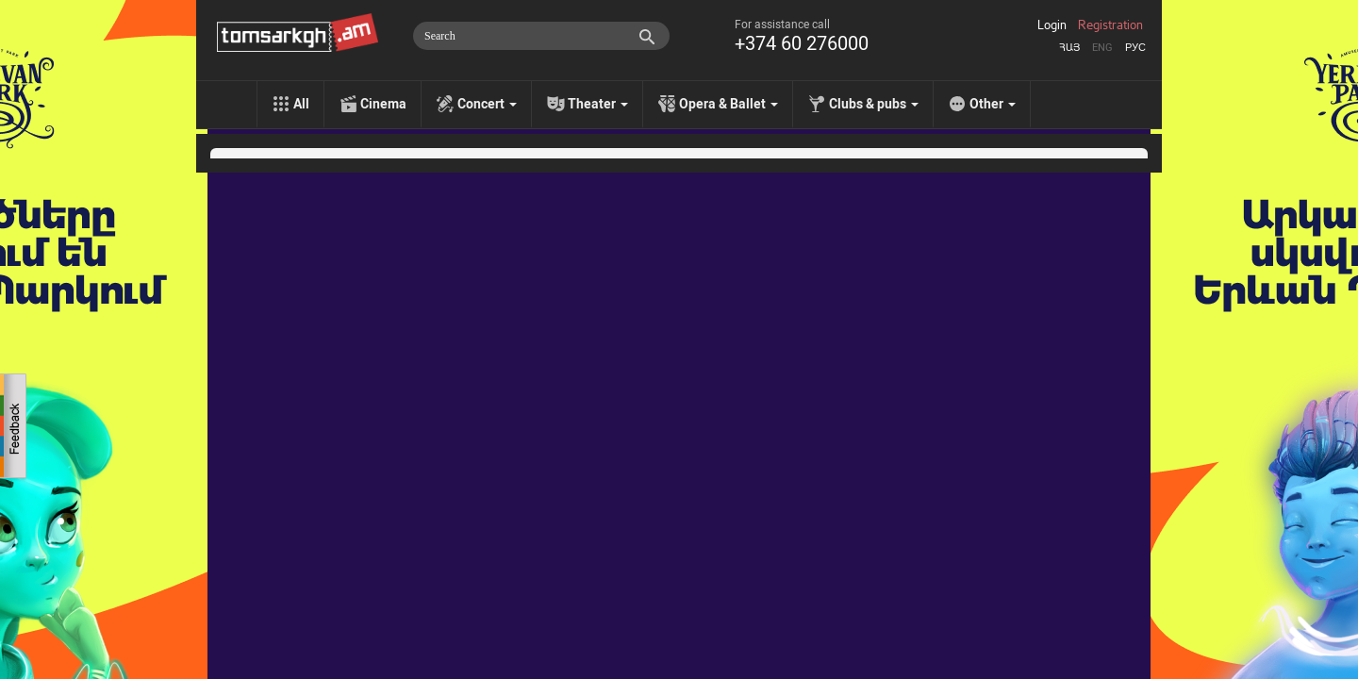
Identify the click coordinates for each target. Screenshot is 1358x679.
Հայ (1069, 47)
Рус (1135, 47)
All (301, 103)
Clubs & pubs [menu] (874, 103)
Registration (1110, 25)
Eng (1102, 47)
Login (1052, 25)
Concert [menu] (487, 103)
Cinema (383, 103)
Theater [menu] (598, 103)
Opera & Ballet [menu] (728, 103)
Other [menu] (992, 103)
